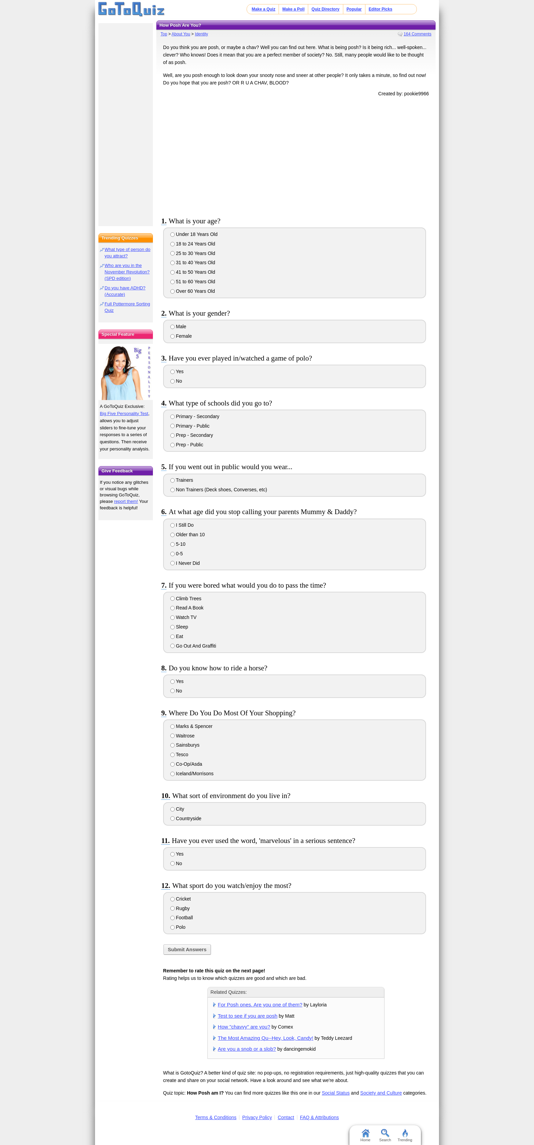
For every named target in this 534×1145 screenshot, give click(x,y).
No (176, 381)
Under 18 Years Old (194, 234)
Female (181, 336)
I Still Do (182, 525)
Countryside (186, 818)
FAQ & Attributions (319, 1117)
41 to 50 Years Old (192, 272)
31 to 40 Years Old (192, 262)
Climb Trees (186, 598)
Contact (286, 1117)
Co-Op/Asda (186, 764)
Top (163, 34)
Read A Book (187, 607)
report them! (126, 501)
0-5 (176, 553)
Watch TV (183, 617)
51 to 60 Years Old (192, 281)
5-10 (178, 544)
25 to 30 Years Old (192, 253)
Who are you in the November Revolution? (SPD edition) (127, 272)
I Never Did (185, 563)
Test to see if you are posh (248, 1016)
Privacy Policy (257, 1117)
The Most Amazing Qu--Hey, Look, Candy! (265, 1038)
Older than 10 (187, 534)
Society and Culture (381, 1093)
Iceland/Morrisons (192, 773)
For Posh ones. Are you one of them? (260, 1004)
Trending (404, 1135)
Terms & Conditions (215, 1117)
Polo (178, 927)
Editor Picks (380, 9)
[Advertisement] (296, 155)
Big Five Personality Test (124, 413)
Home (365, 1135)
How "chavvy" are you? (244, 1027)
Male (178, 326)
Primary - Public (190, 426)
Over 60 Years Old (192, 291)
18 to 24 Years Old (192, 244)
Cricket (180, 899)
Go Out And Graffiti (193, 646)
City (177, 809)
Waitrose (182, 735)
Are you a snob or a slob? (247, 1049)
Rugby (180, 908)
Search (385, 1135)
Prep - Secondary (191, 435)
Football (181, 917)
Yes (177, 371)
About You (181, 34)
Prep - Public (186, 444)
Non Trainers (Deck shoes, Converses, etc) (218, 489)
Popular (354, 9)
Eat (176, 636)
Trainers (181, 480)
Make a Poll (293, 9)
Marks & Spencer (191, 726)
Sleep (179, 627)
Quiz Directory (326, 9)
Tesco (179, 754)
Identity (201, 34)
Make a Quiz (263, 9)
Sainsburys (185, 745)
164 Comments (417, 34)
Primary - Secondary (194, 416)
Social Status (336, 1093)
